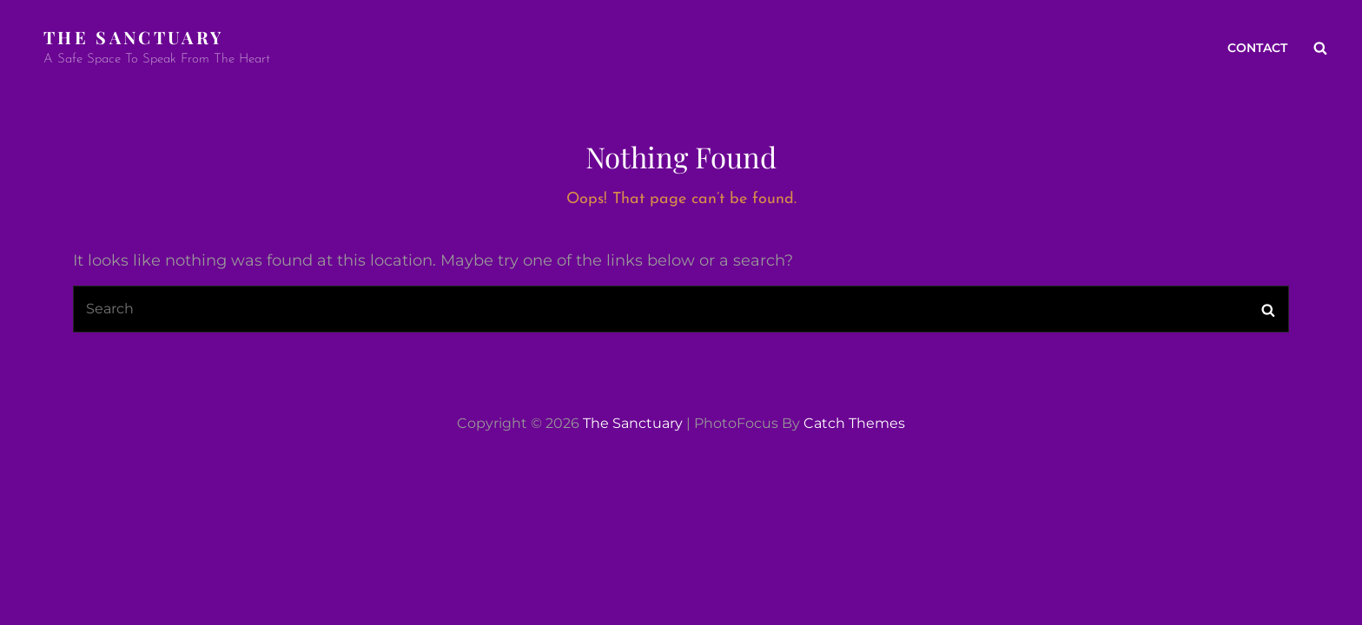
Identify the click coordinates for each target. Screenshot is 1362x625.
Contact (1257, 48)
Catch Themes (854, 423)
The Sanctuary (133, 37)
